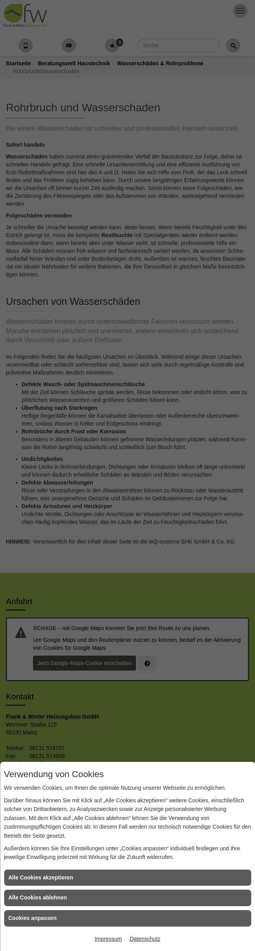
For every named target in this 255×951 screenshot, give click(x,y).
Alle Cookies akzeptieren (40, 877)
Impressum (108, 939)
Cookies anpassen (32, 918)
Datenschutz (145, 939)
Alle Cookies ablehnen (37, 897)
